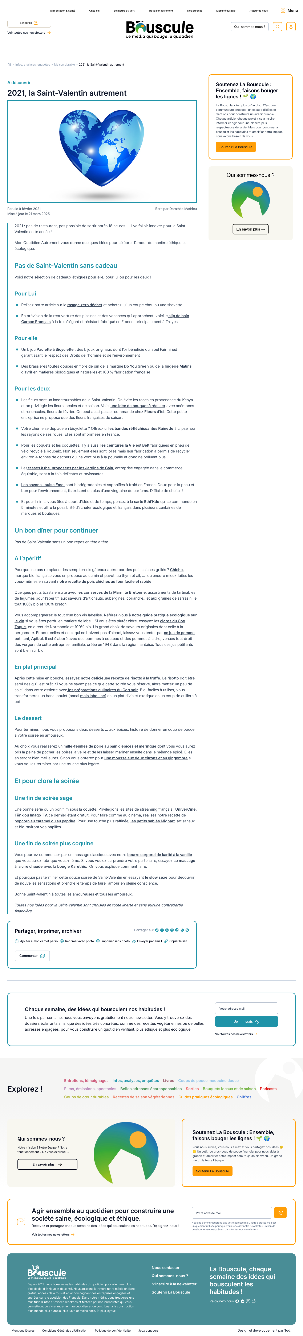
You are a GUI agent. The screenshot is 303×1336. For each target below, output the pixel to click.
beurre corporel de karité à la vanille (159, 854)
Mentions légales (23, 1330)
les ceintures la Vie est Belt (124, 445)
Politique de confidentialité (113, 1330)
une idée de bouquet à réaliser (137, 406)
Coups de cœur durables (86, 1097)
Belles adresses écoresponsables (151, 1088)
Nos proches (172, 49)
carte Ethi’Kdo (146, 501)
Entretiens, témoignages (86, 1080)
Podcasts (268, 1088)
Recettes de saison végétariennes (143, 1097)
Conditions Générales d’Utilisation (64, 1330)
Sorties (192, 1088)
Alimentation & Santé (24, 49)
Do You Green (136, 366)
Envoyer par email (149, 941)
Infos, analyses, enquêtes (32, 64)
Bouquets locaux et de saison (229, 1088)
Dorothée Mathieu (183, 209)
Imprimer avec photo (79, 941)
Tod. (287, 1330)
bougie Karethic (71, 866)
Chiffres (244, 1097)
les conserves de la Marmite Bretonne (111, 592)
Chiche (176, 569)
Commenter (28, 956)
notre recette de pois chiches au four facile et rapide (104, 581)
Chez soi (60, 49)
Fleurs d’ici (154, 411)
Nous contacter (165, 1267)
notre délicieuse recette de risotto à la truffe (120, 678)
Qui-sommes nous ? (249, 27)
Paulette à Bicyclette (55, 349)
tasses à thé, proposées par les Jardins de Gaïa (70, 468)
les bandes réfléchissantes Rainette (140, 428)
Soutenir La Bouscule (235, 147)
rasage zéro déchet (84, 305)
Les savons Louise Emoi (43, 485)
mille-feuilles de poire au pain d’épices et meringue (110, 746)
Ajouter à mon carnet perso (39, 941)
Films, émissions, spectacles (90, 1088)
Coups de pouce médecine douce (208, 1080)
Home (9, 64)
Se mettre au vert (92, 49)
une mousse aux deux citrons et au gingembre (146, 758)
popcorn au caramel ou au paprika (45, 821)
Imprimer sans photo (115, 941)
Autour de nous (244, 49)
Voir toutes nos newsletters (26, 32)
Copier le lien (178, 941)
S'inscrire (29, 23)
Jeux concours (148, 1330)
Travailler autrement (134, 49)
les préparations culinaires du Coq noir (102, 690)
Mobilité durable (207, 49)
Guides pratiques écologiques (205, 1097)
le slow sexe (156, 877)
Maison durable (64, 64)
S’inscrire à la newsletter (174, 1284)
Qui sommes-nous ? (170, 1276)
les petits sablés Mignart (152, 821)
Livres (168, 1080)
